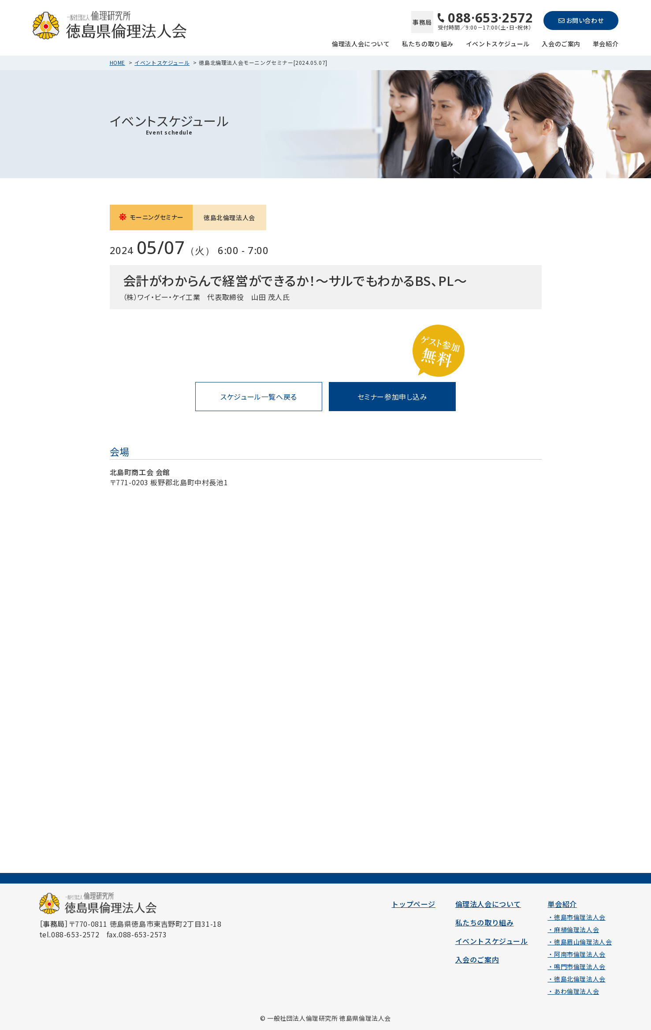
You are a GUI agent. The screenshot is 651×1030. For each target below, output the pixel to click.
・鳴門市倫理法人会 (576, 966)
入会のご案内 (561, 43)
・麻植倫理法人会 (573, 929)
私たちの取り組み (428, 43)
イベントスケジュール (498, 43)
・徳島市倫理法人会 (576, 917)
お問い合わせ (580, 20)
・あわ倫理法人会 (573, 991)
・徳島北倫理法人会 (576, 978)
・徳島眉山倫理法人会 (579, 941)
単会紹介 (605, 43)
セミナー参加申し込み (392, 396)
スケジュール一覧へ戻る (258, 396)
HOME (117, 62)
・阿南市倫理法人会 (576, 954)
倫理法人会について (361, 43)
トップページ (413, 904)
